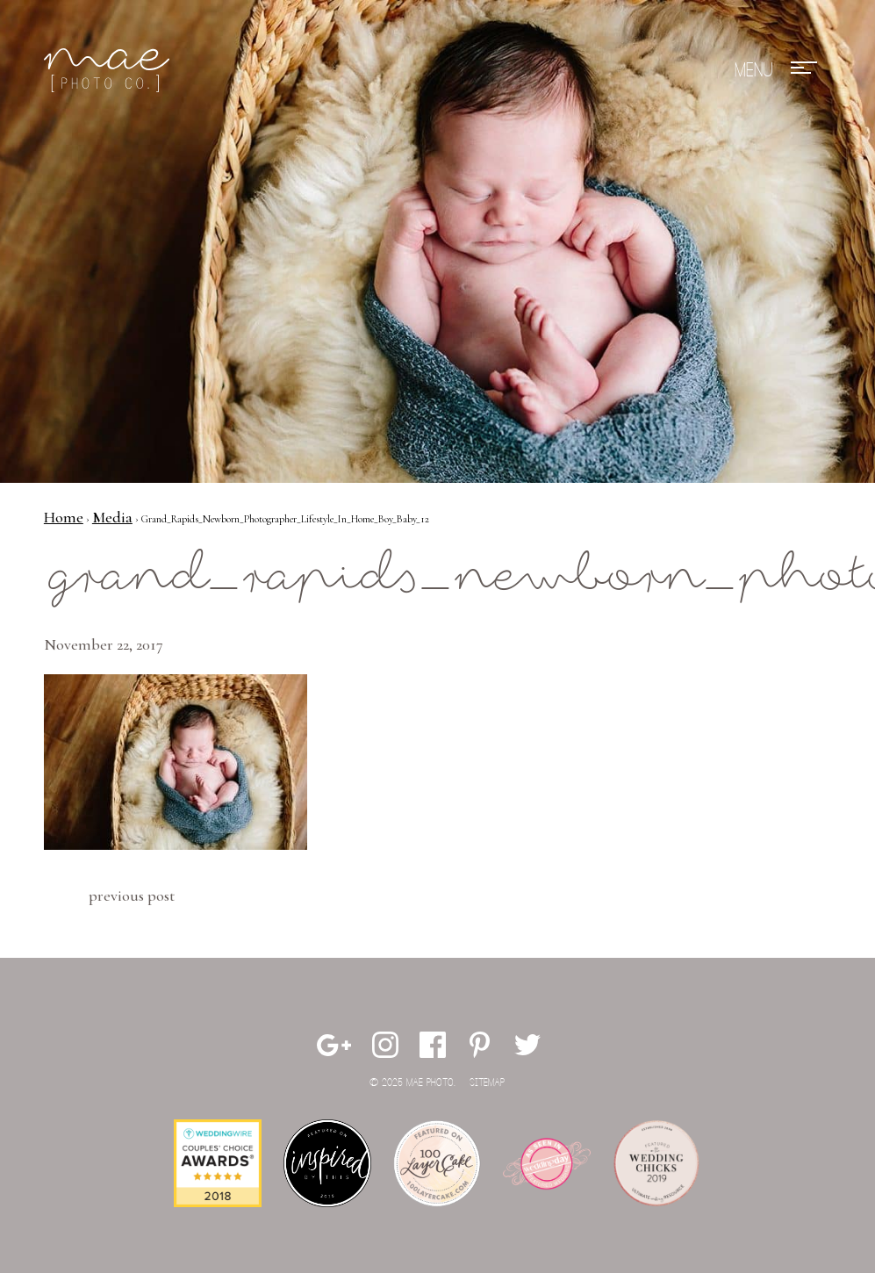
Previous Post (132, 895)
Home (63, 517)
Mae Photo (110, 70)
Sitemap (487, 1083)
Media (112, 517)
